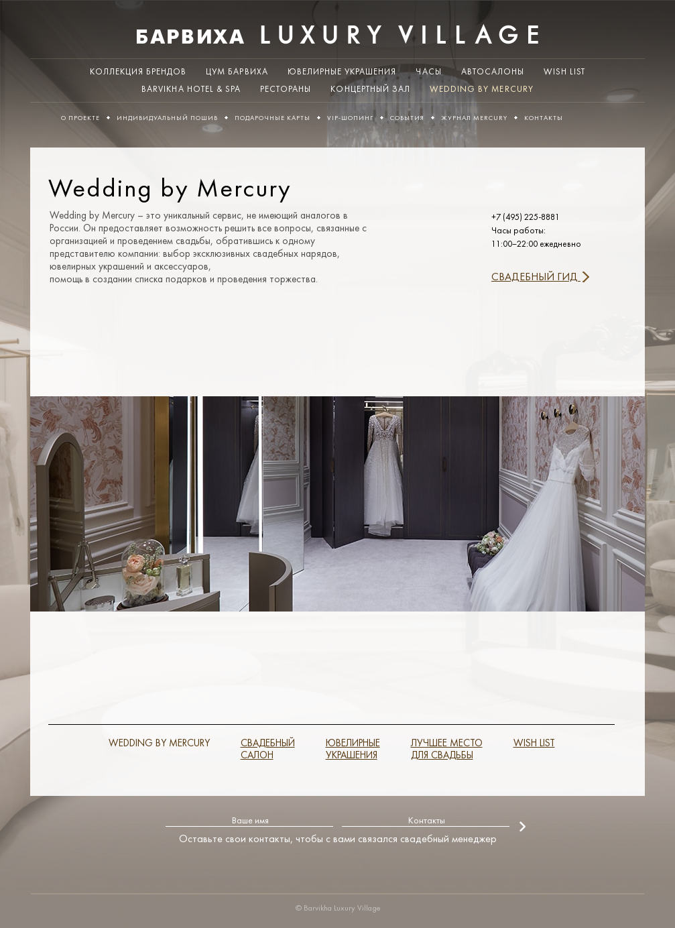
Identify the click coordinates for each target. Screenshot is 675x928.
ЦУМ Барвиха (236, 72)
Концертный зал (370, 89)
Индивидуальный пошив (167, 118)
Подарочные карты (272, 118)
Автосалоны (492, 72)
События (407, 118)
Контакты (543, 118)
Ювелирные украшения (342, 72)
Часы (428, 72)
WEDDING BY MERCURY (159, 744)
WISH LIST (564, 72)
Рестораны (285, 89)
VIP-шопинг (350, 118)
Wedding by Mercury (482, 89)
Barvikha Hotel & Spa (191, 89)
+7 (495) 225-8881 (525, 217)
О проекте (80, 118)
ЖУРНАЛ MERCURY (474, 118)
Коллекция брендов (138, 72)
